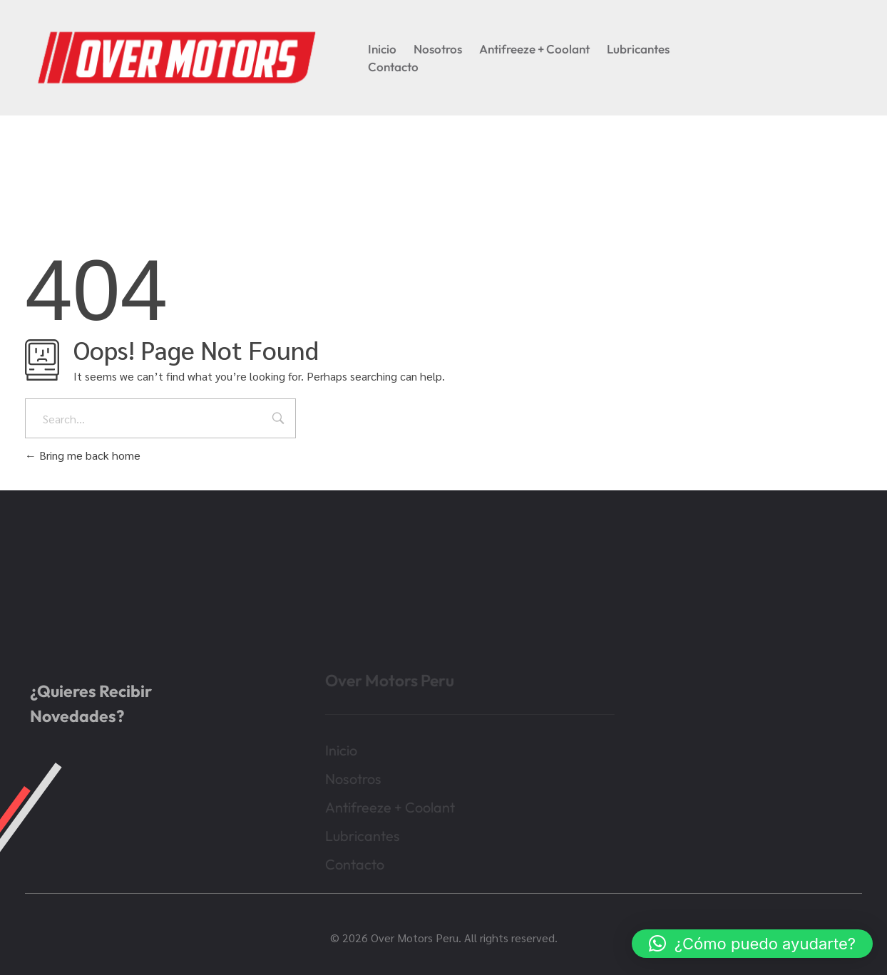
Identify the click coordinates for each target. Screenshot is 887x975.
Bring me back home (82, 455)
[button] (752, 943)
